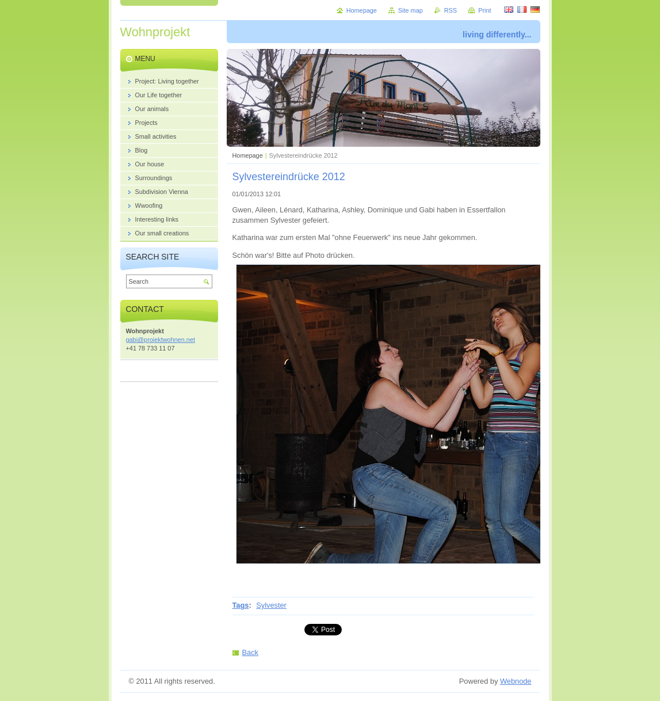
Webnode (516, 681)
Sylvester (271, 605)
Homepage (247, 155)
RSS (450, 10)
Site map (410, 10)
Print (484, 10)
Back (250, 652)
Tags (240, 605)
